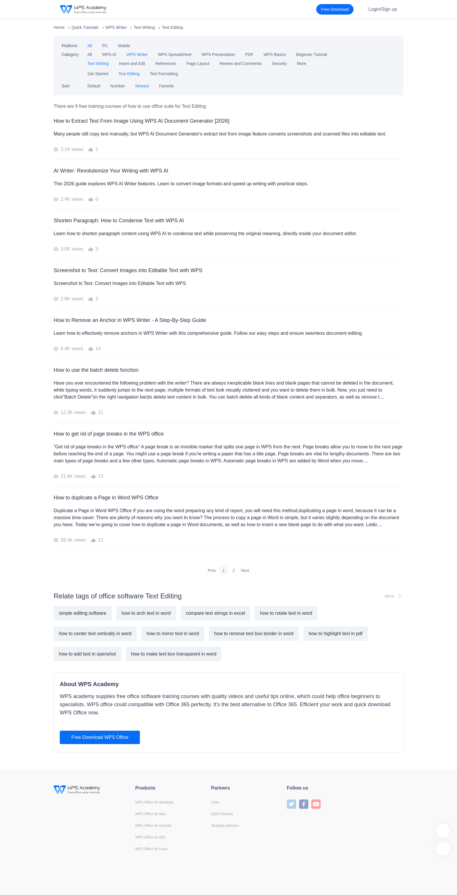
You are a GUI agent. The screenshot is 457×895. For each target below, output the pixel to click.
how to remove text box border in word (253, 633)
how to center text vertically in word (95, 633)
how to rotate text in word (286, 613)
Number (117, 86)
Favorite (166, 86)
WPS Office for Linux (151, 849)
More (301, 63)
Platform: (70, 45)
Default (93, 86)
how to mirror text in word (173, 633)
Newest (142, 86)
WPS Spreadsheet (174, 54)
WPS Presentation (218, 54)
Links (215, 802)
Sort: (66, 86)
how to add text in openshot (87, 653)
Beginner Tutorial (311, 54)
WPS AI (109, 54)
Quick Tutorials (85, 27)
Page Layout (198, 63)
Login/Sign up (382, 9)
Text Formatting (164, 73)
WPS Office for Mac (150, 814)
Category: (71, 54)
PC (105, 45)
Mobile (124, 45)
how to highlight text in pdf (336, 633)
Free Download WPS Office (99, 737)
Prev (212, 570)
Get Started (97, 73)
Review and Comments (240, 63)
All (89, 45)
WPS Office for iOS (150, 837)
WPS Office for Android (153, 826)
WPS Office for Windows (154, 802)
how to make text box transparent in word (174, 653)
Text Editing (172, 27)
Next (245, 570)
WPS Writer (116, 27)
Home (59, 27)
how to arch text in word (146, 613)
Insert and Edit (132, 63)
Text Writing (144, 27)
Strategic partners (225, 826)
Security (279, 63)
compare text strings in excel (215, 613)
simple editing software (82, 613)
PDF (249, 54)
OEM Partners (222, 814)
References (165, 63)
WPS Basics (274, 54)
